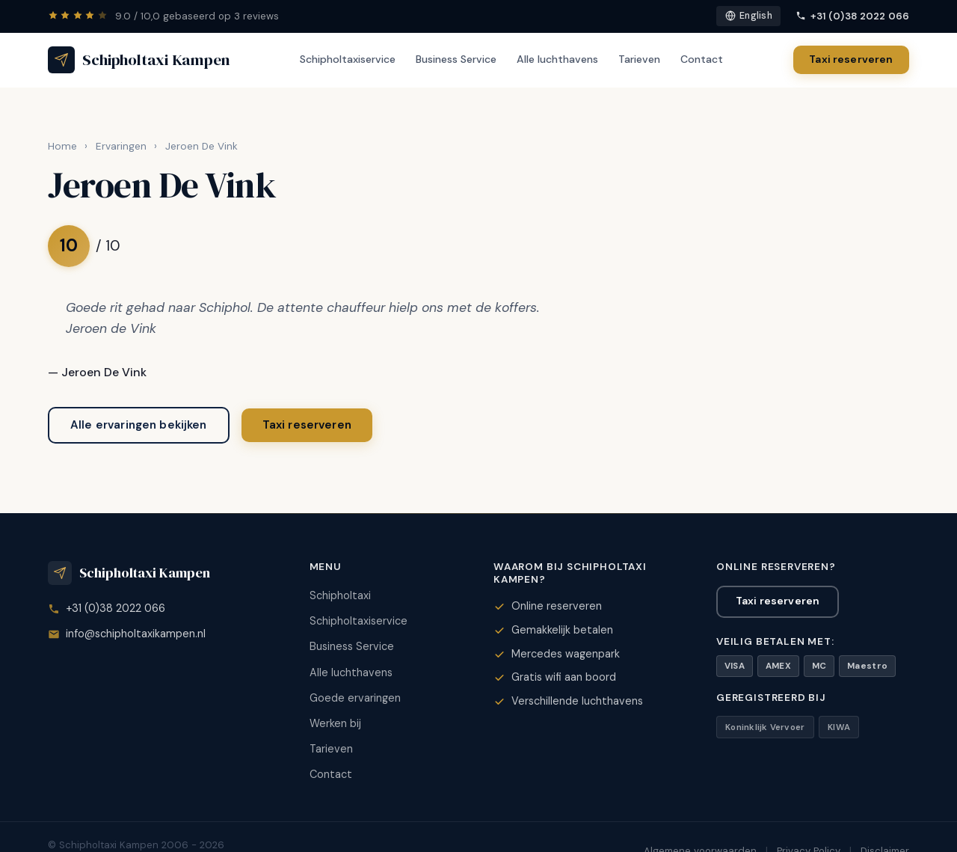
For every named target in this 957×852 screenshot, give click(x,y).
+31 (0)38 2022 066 (852, 16)
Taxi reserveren (851, 59)
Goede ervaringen (355, 698)
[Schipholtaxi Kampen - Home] (139, 59)
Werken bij (335, 723)
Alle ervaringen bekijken (138, 424)
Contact (701, 59)
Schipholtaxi (340, 595)
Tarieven (639, 59)
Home (62, 146)
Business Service (456, 59)
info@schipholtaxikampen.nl (136, 633)
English (748, 16)
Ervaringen (121, 146)
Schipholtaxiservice (348, 59)
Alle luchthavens (557, 59)
